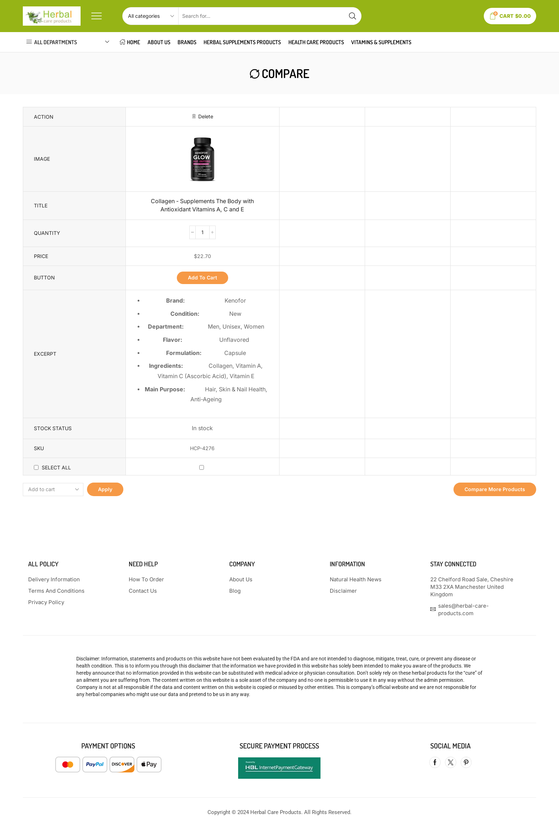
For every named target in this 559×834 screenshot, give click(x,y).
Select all (56, 467)
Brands (187, 42)
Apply (105, 489)
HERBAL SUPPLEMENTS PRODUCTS (242, 42)
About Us (159, 42)
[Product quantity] (202, 232)
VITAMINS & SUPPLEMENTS (381, 42)
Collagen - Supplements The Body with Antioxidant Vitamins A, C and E (202, 205)
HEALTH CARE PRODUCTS (316, 42)
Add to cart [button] (202, 277)
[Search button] (352, 16)
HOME (130, 42)
